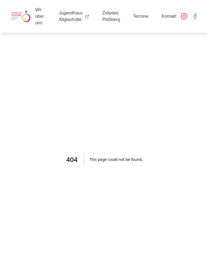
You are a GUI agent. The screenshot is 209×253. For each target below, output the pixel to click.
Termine (141, 16)
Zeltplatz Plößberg (111, 16)
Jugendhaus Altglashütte (74, 16)
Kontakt (169, 16)
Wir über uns (39, 16)
